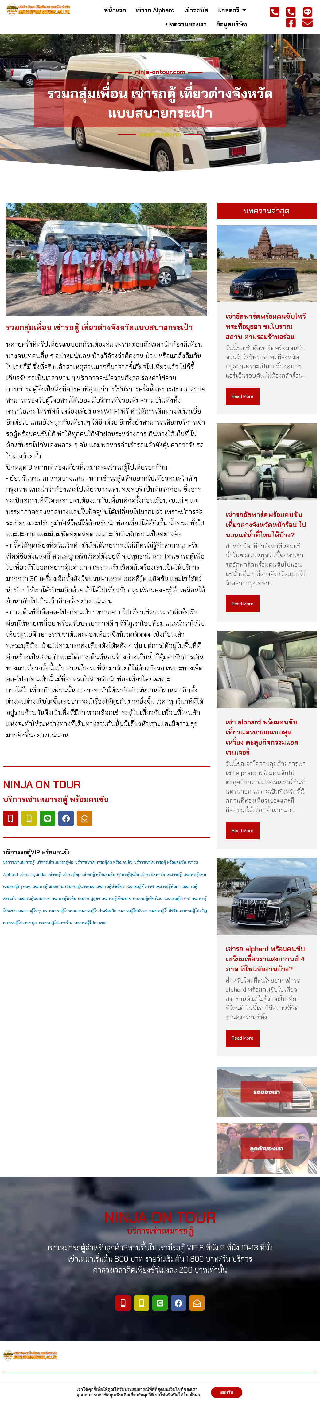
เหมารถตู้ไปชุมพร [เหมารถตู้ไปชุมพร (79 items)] (32, 910)
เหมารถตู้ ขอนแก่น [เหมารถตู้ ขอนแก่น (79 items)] (48, 886)
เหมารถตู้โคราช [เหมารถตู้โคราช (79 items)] (177, 898)
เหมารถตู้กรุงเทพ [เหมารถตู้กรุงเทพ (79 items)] (17, 886)
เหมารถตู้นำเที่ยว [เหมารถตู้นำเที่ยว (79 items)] (110, 886)
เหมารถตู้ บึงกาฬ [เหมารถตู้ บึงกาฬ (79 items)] (140, 886)
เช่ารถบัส (196, 10)
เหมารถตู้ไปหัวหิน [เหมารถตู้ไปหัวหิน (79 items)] (163, 910)
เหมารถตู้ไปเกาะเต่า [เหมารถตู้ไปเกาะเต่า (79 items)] (91, 922)
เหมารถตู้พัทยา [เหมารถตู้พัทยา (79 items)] (168, 886)
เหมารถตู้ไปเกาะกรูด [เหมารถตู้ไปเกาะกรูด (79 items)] (20, 922)
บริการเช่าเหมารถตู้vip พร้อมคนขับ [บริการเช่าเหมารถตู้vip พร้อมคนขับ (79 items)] (103, 862)
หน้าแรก (115, 10)
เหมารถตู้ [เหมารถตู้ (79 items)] (174, 874)
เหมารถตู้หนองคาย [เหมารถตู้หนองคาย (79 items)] (34, 898)
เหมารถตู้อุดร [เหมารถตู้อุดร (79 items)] (89, 898)
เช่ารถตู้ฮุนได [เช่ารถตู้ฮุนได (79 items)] (128, 874)
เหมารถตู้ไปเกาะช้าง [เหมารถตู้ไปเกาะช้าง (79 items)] (56, 922)
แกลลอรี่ (231, 10)
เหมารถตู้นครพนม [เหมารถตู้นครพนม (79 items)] (80, 886)
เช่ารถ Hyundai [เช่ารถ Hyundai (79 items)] (33, 874)
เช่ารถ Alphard (155, 10)
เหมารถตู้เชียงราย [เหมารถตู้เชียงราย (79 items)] (116, 898)
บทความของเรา (186, 24)
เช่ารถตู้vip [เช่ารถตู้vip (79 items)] (71, 874)
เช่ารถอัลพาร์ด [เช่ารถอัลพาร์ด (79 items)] (153, 874)
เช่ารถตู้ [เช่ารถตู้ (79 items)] (54, 874)
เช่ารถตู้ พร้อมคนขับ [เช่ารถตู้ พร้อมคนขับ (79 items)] (98, 874)
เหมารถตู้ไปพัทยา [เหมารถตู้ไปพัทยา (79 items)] (132, 910)
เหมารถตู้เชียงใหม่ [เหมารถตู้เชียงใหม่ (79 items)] (147, 898)
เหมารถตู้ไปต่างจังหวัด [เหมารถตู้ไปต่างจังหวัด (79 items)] (97, 910)
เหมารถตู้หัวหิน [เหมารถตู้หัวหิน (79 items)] (64, 898)
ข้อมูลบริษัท (231, 24)
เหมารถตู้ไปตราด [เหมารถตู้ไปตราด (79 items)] (63, 910)
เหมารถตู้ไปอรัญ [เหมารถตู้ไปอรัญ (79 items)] (193, 910)
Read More (242, 396)
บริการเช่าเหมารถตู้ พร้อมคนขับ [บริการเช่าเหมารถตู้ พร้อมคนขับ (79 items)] (160, 862)
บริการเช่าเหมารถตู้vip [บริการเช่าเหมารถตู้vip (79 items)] (55, 862)
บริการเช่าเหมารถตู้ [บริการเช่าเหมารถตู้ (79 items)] (19, 862)
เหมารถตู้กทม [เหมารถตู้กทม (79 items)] (195, 874)
